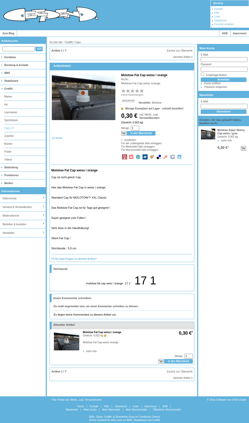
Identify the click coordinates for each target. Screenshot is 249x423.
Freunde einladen (224, 24)
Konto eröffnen (212, 83)
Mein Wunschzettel (136, 409)
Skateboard (11, 80)
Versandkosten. (149, 117)
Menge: (125, 128)
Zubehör (9, 136)
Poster (8, 151)
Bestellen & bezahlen (14, 224)
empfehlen (124, 140)
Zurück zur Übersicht (179, 50)
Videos (8, 159)
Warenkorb (72, 409)
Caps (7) (9, 128)
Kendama (10, 57)
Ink (6, 104)
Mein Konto (207, 48)
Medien (8, 183)
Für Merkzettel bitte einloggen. (121, 146)
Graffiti (8, 88)
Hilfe (216, 12)
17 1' (128, 283)
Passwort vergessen (215, 87)
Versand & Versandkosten (17, 207)
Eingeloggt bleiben (214, 74)
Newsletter (8, 233)
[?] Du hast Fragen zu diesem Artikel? (74, 258)
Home (80, 406)
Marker (8, 96)
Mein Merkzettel (111, 409)
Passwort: (206, 64)
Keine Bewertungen (132, 94)
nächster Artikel (183, 57)
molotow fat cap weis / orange (104, 283)
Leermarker (10, 112)
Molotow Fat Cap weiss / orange (102, 332)
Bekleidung (11, 167)
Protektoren (11, 175)
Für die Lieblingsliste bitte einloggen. (121, 143)
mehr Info (226, 140)
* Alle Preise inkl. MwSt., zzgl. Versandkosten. (76, 399)
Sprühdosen (11, 120)
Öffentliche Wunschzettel (167, 409)
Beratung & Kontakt (16, 65)
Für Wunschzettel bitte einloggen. (121, 150)
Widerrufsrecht (11, 215)
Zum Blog (8, 33)
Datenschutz (10, 198)
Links (217, 16)
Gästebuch (220, 20)
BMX (7, 73)
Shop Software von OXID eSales (228, 399)
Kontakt (218, 9)
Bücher (8, 143)
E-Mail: (205, 54)
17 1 (145, 280)
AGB (224, 33)
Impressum (239, 33)
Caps (78, 42)
